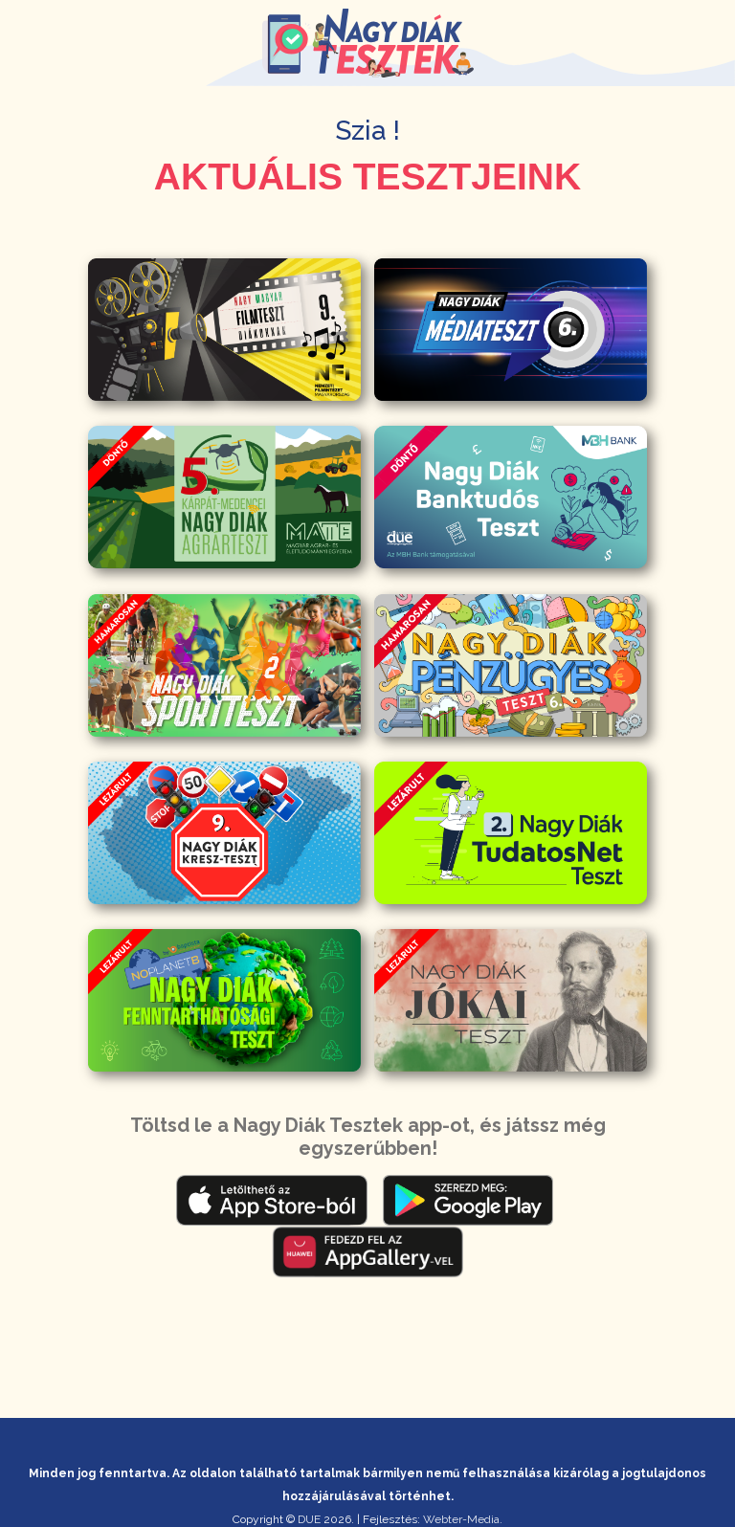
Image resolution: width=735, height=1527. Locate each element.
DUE (309, 1519)
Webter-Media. (462, 1519)
